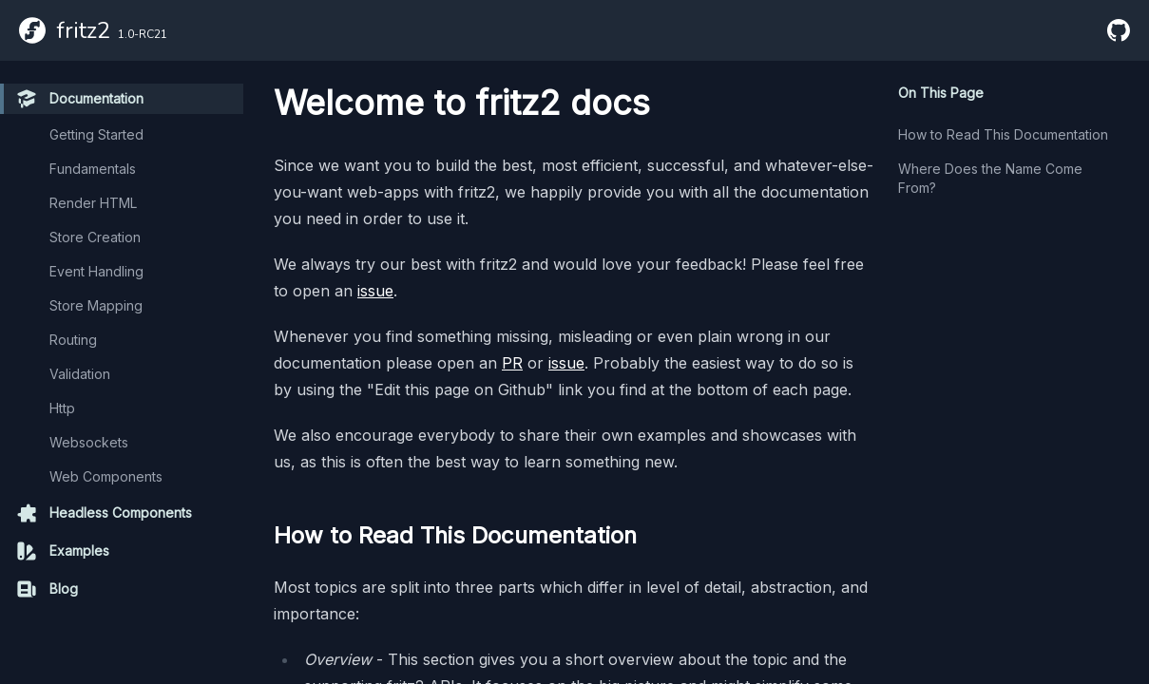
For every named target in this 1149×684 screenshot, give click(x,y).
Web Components (106, 476)
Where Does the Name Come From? (990, 178)
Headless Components (103, 513)
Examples (62, 551)
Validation (79, 374)
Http (62, 408)
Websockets (88, 442)
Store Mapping (96, 305)
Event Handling (96, 271)
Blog (46, 589)
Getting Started (96, 134)
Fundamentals (92, 169)
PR (512, 362)
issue (375, 290)
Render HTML (93, 203)
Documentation (79, 98)
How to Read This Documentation (1003, 134)
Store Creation (95, 237)
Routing (73, 340)
